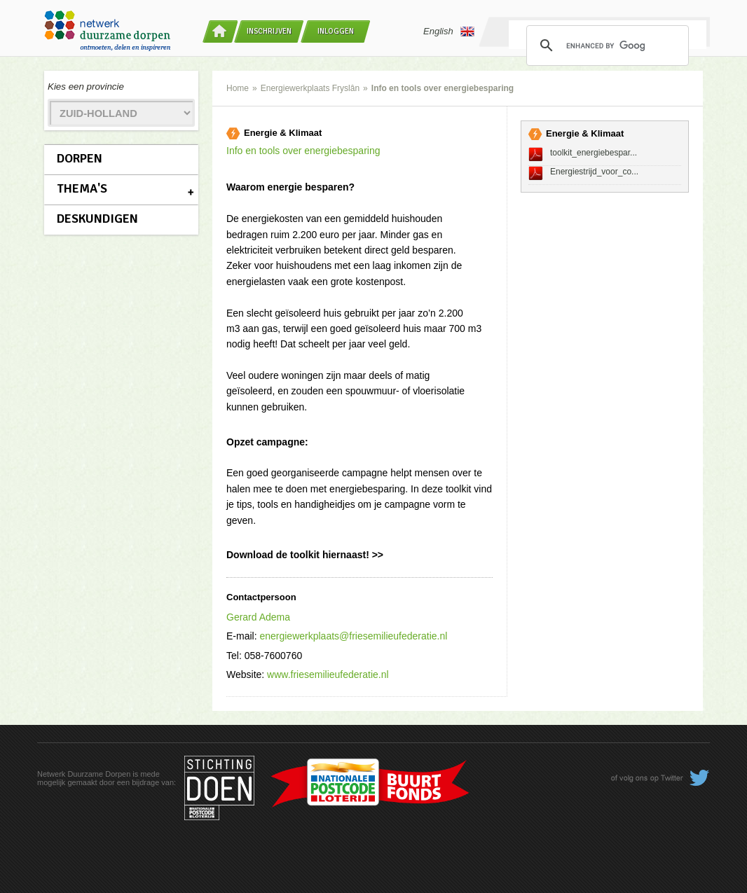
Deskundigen (97, 218)
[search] (605, 45)
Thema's (82, 188)
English (448, 31)
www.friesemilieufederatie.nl (328, 674)
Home (237, 88)
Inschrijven (269, 31)
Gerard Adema (258, 617)
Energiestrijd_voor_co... (594, 171)
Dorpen (79, 158)
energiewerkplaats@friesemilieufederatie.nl (353, 636)
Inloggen (335, 31)
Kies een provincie (86, 86)
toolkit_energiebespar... (593, 153)
